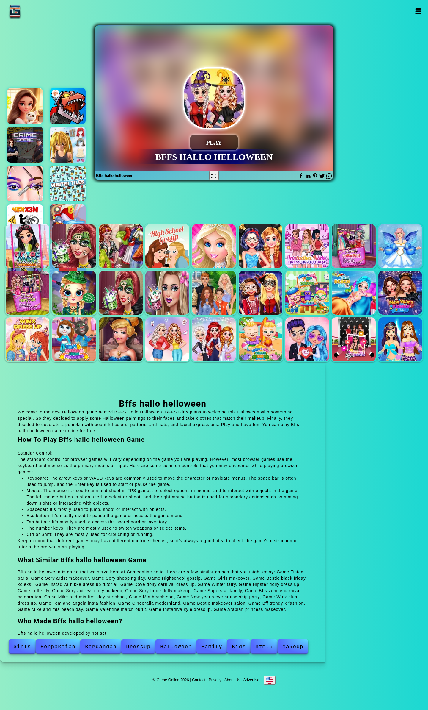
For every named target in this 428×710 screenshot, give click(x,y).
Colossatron (68, 106)
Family (211, 646)
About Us (232, 679)
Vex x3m (25, 222)
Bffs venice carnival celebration (260, 293)
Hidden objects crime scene (25, 145)
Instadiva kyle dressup (353, 339)
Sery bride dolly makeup (167, 293)
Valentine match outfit (307, 339)
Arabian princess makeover (400, 339)
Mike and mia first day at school (307, 293)
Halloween (176, 646)
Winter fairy (400, 246)
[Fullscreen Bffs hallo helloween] (214, 175)
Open (418, 11)
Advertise (251, 679)
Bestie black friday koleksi (260, 246)
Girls (22, 646)
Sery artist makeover (74, 246)
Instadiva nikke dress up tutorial (307, 246)
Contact (198, 679)
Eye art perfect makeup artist (25, 183)
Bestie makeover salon (167, 339)
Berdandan (101, 646)
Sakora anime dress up (68, 145)
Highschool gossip (167, 246)
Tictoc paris (27, 246)
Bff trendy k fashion (214, 339)
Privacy (215, 679)
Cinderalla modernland (121, 339)
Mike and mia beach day (260, 339)
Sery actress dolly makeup (121, 293)
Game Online (33, 11)
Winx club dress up (27, 339)
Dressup (138, 646)
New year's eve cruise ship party (400, 293)
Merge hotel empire (25, 106)
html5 (264, 646)
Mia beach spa (353, 293)
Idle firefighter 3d (68, 222)
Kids (239, 646)
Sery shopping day (121, 246)
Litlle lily (74, 293)
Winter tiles (68, 183)
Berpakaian (57, 646)
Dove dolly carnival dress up (353, 246)
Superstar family (214, 293)
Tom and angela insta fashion (74, 339)
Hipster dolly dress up (27, 293)
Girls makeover (214, 246)
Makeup (292, 646)
